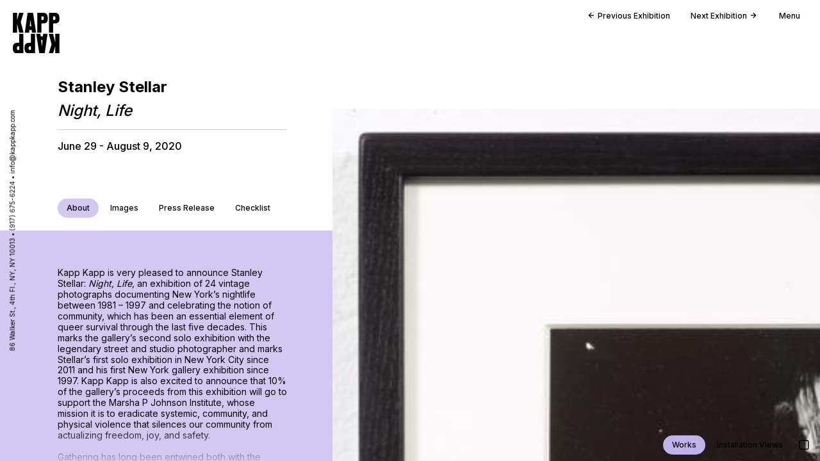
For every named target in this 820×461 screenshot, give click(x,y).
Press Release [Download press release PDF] (187, 208)
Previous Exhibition (629, 15)
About (78, 208)
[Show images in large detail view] (804, 445)
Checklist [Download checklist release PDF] (252, 208)
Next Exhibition (724, 15)
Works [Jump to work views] (684, 444)
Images (124, 208)
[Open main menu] (784, 19)
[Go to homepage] (36, 33)
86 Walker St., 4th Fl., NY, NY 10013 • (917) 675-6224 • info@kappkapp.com (12, 231)
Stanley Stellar (112, 86)
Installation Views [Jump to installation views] (750, 444)
